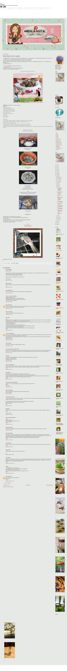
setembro (58, 181)
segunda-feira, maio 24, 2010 (10, 454)
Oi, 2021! (57, 242)
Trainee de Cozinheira (9, 364)
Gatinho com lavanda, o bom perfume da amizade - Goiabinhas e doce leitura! (59, 433)
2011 (57, 174)
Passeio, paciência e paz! (59, 340)
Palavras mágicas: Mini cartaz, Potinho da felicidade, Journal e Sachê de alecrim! (59, 424)
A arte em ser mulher (9, 333)
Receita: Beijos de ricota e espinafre (60, 201)
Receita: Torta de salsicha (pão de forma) (59, 211)
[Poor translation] (4, 7)
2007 (57, 224)
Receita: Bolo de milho (59, 195)
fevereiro (58, 218)
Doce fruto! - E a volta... (59, 250)
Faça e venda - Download (58, 147)
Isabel (7, 355)
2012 (57, 173)
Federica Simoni (8, 311)
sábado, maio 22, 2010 (9, 280)
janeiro (58, 219)
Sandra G (7, 449)
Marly (7, 408)
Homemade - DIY (58, 143)
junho (58, 185)
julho (58, 184)
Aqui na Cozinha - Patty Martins (11, 382)
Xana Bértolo (8, 476)
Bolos (57, 134)
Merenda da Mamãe (59, 142)
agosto (58, 182)
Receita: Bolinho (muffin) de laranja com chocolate (59, 189)
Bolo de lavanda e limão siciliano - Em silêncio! (59, 365)
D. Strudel (7, 457)
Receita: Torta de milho (59, 213)
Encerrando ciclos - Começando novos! (58, 324)
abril (58, 215)
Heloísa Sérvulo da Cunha (10, 417)
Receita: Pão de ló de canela (59, 204)
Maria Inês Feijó (8, 390)
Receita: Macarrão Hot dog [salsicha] (59, 193)
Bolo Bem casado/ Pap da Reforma (59, 208)
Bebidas (57, 136)
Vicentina (7, 372)
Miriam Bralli (8, 269)
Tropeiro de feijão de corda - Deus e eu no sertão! (59, 415)
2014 (57, 170)
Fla (6, 466)
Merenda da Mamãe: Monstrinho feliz (60, 206)
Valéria (7, 317)
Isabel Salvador (8, 290)
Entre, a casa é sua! (58, 316)
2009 (57, 221)
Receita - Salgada (58, 140)
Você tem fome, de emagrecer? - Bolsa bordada (60, 332)
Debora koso (7, 283)
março (58, 217)
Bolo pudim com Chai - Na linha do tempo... (59, 258)
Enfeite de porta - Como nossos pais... (59, 283)
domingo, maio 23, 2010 (9, 414)
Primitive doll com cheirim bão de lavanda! (59, 390)
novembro (58, 178)
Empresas (57, 149)
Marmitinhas (58, 141)
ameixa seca (7, 343)
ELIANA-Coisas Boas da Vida (10, 296)
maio (58, 186)
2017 (57, 167)
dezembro (58, 177)
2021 (57, 166)
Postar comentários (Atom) (9, 486)
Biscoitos (57, 135)
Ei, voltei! (57, 266)
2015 (57, 169)
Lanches (57, 137)
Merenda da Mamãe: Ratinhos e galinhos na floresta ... (60, 198)
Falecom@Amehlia (59, 148)
